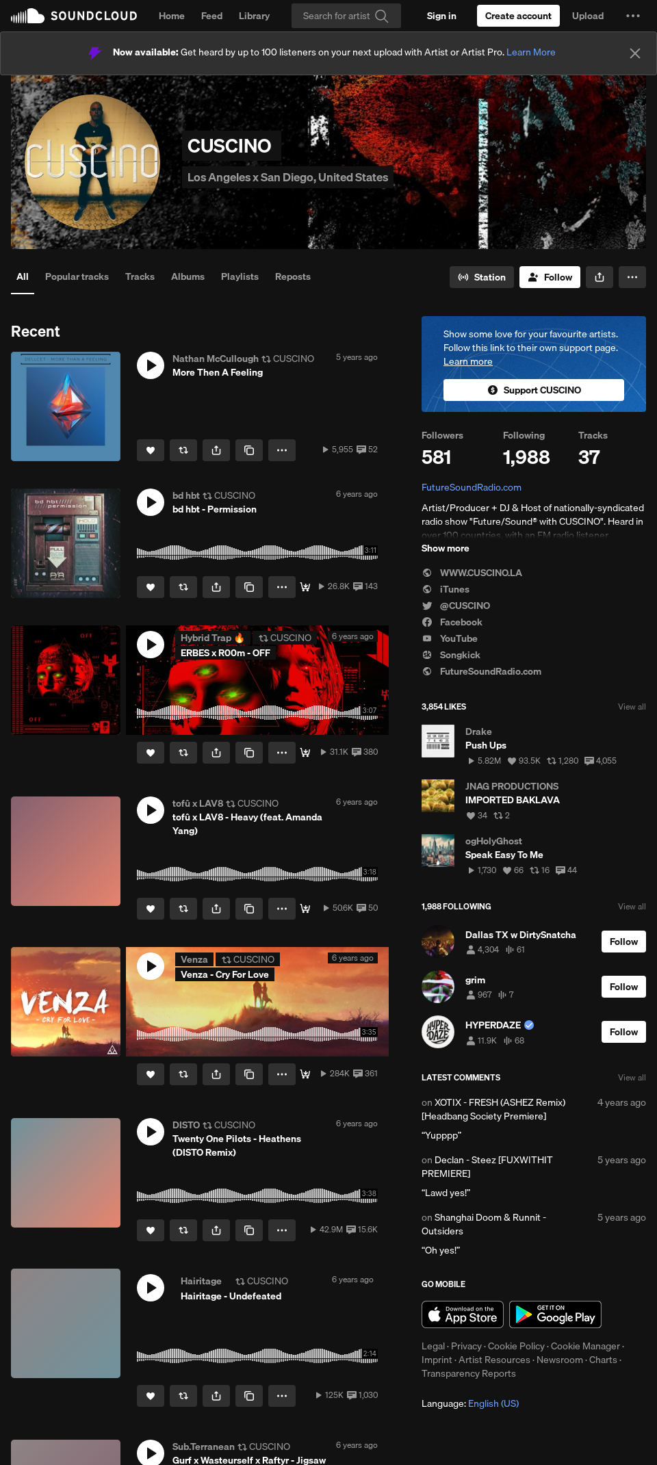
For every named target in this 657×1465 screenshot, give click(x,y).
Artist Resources (494, 1359)
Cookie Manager (585, 1345)
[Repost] (183, 450)
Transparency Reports (469, 1373)
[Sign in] (442, 16)
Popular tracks (77, 276)
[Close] (635, 53)
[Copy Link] (249, 450)
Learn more (468, 361)
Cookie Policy (516, 1345)
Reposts (293, 276)
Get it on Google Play (555, 1314)
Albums (188, 276)
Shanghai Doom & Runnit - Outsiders (484, 1224)
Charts (603, 1359)
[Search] (346, 15)
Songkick (451, 654)
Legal (433, 1345)
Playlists (240, 276)
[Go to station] (482, 277)
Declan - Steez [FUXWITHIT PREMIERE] (487, 1166)
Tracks (140, 276)
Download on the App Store (463, 1314)
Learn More (531, 52)
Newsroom (560, 1359)
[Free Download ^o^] (305, 908)
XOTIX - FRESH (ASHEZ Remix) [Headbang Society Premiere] (493, 1109)
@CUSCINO (456, 605)
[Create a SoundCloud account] (518, 16)
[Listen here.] (305, 1074)
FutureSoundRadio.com (471, 487)
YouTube (450, 638)
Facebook (452, 622)
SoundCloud (74, 15)
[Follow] (549, 277)
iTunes (445, 589)
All (22, 276)
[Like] (150, 450)
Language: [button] (470, 1403)
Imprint (437, 1359)
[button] (633, 15)
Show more (445, 548)
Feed (211, 15)
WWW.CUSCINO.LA (472, 572)
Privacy (466, 1345)
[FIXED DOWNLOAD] (305, 587)
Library (254, 15)
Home (172, 15)
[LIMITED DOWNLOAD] (305, 752)
